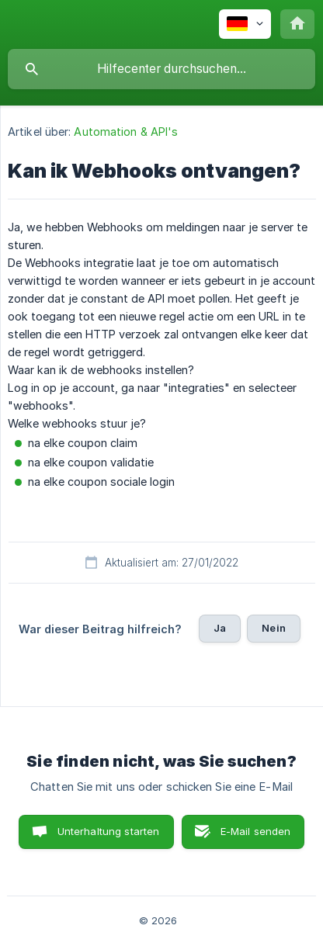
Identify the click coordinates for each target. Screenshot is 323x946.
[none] (245, 24)
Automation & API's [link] (126, 131)
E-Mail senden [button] (256, 831)
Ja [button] (220, 628)
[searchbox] (161, 69)
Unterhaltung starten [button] (108, 831)
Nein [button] (274, 628)
